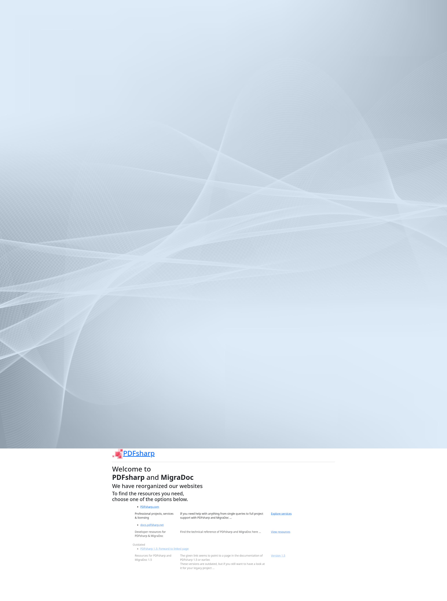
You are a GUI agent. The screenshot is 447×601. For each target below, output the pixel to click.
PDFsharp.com (144, 518)
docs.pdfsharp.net (146, 538)
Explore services (285, 525)
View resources (284, 545)
